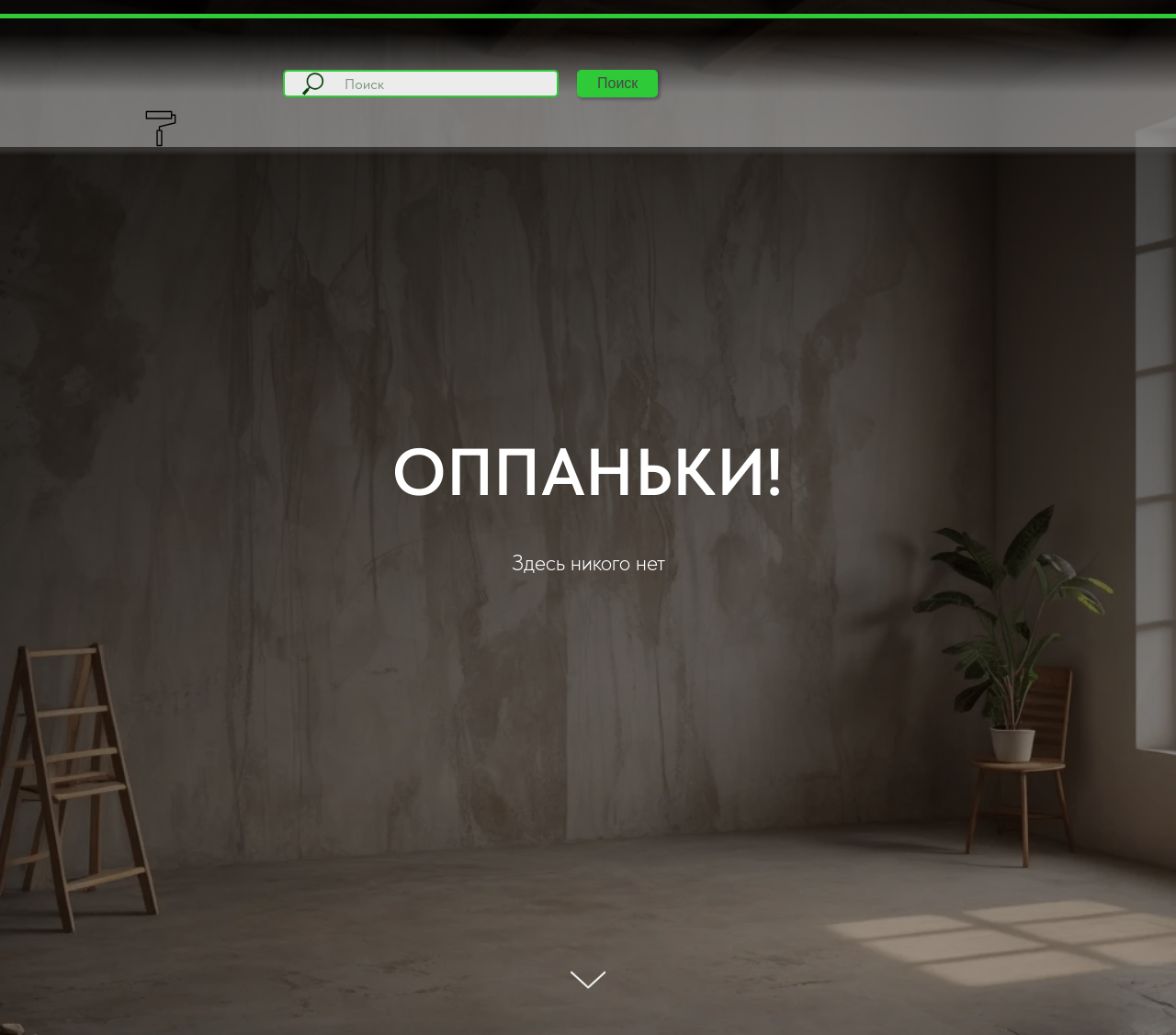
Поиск (617, 83)
